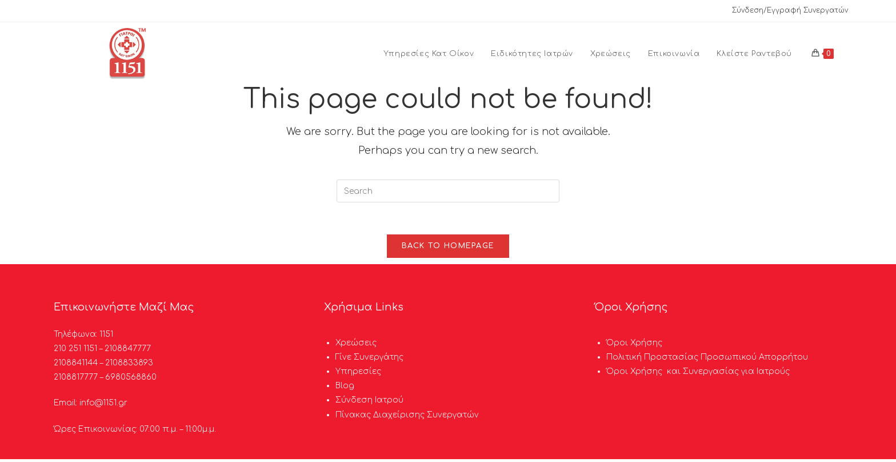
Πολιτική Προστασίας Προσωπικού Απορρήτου (707, 360)
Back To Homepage (448, 249)
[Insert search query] (448, 191)
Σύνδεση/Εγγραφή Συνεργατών (790, 10)
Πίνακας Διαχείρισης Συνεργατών (407, 417)
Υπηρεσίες (358, 374)
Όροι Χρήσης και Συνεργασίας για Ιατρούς (698, 374)
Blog (344, 389)
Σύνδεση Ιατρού (369, 403)
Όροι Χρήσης (634, 345)
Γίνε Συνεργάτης (369, 360)
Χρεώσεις (356, 345)
